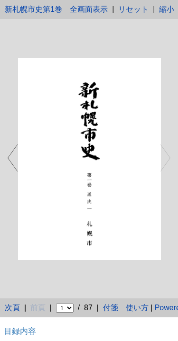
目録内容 (20, 331)
